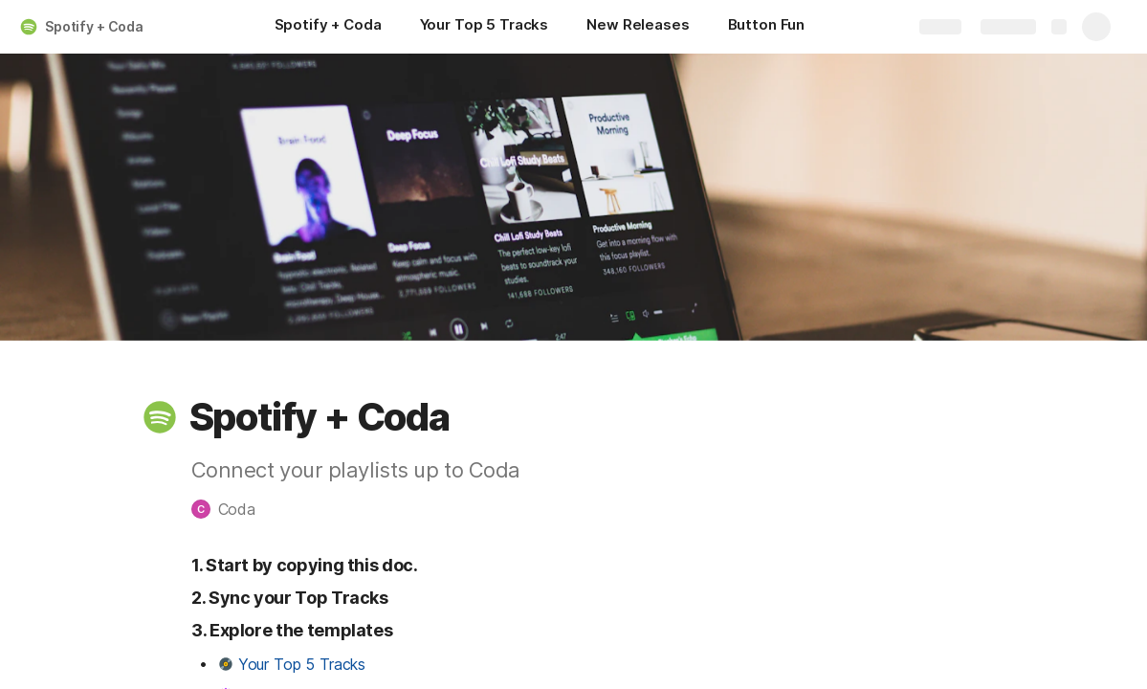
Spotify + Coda (94, 26)
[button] (160, 417)
